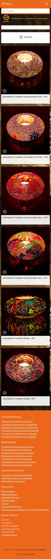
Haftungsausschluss (10, 510)
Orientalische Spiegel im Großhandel (16, 475)
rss (29, 549)
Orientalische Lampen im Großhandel (17, 421)
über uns (5, 503)
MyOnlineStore (29, 554)
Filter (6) (25, 37)
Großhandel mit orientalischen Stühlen (17, 453)
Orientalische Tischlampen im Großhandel (19, 433)
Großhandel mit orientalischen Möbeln (17, 447)
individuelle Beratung (10, 497)
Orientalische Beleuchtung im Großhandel (19, 424)
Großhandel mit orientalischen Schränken (18, 462)
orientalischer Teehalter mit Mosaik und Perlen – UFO (25, 157)
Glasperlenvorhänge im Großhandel (16, 450)
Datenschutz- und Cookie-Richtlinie (34, 510)
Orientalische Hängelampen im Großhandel (19, 427)
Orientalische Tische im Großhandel (16, 459)
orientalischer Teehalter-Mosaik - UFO (19, 338)
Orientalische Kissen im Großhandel (16, 465)
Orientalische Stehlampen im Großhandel (18, 436)
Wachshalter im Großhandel (13, 481)
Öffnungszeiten (8, 491)
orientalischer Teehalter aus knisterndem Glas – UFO (25, 97)
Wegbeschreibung (9, 494)
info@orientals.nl (10, 535)
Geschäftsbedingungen (11, 506)
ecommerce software (38, 549)
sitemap (24, 549)
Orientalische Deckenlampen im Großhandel (20, 430)
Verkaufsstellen (8, 500)
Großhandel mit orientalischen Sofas (16, 456)
